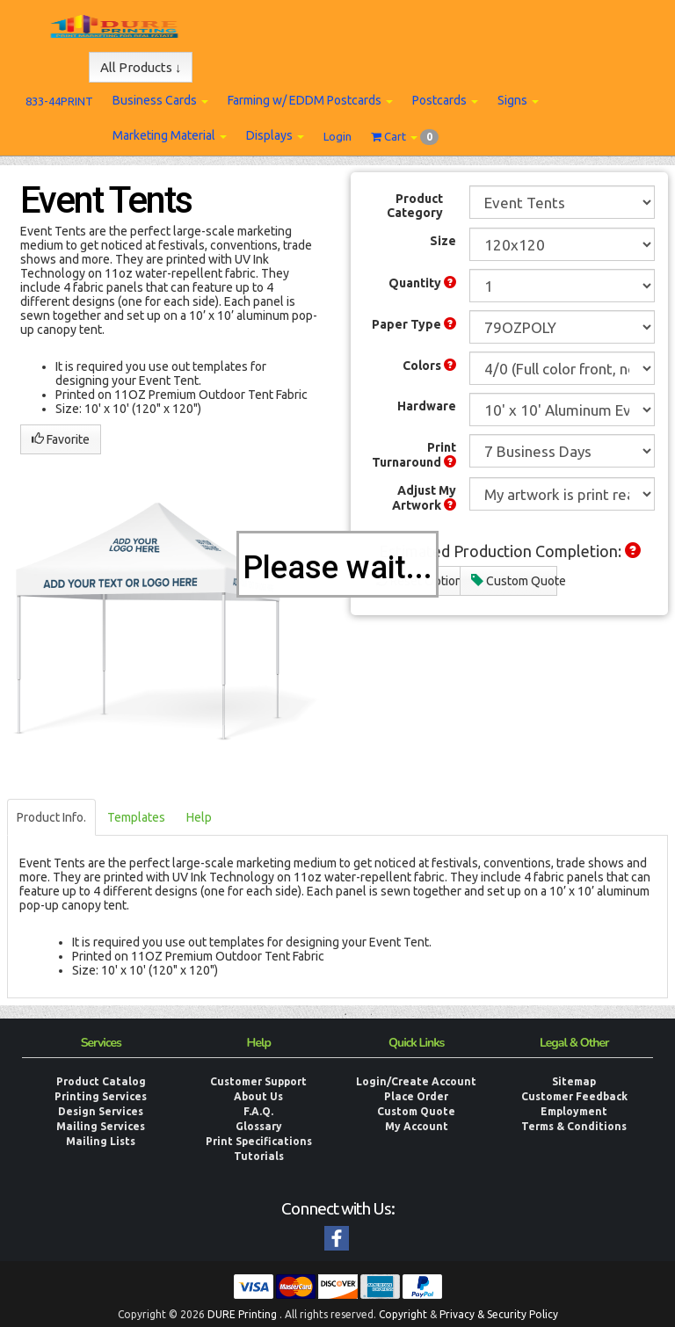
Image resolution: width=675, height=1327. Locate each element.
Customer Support (258, 1081)
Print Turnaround (414, 454)
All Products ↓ (141, 67)
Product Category (415, 206)
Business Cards (160, 100)
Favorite (61, 439)
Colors (429, 366)
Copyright (403, 1314)
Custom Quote (513, 581)
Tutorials (259, 1156)
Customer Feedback (574, 1096)
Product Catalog (101, 1081)
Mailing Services (100, 1126)
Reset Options (418, 581)
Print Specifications (259, 1141)
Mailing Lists (100, 1141)
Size (443, 241)
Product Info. (51, 817)
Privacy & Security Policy (498, 1314)
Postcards (445, 100)
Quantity (422, 283)
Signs (518, 100)
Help (199, 817)
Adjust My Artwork (424, 497)
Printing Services (100, 1096)
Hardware (426, 406)
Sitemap (574, 1081)
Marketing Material (169, 135)
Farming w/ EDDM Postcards (310, 100)
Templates (136, 817)
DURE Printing (242, 1314)
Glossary (259, 1126)
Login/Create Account (416, 1081)
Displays (275, 135)
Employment (574, 1111)
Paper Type (414, 324)
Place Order (416, 1096)
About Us (258, 1096)
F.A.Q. (258, 1111)
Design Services (100, 1111)
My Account (416, 1126)
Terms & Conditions (574, 1126)
